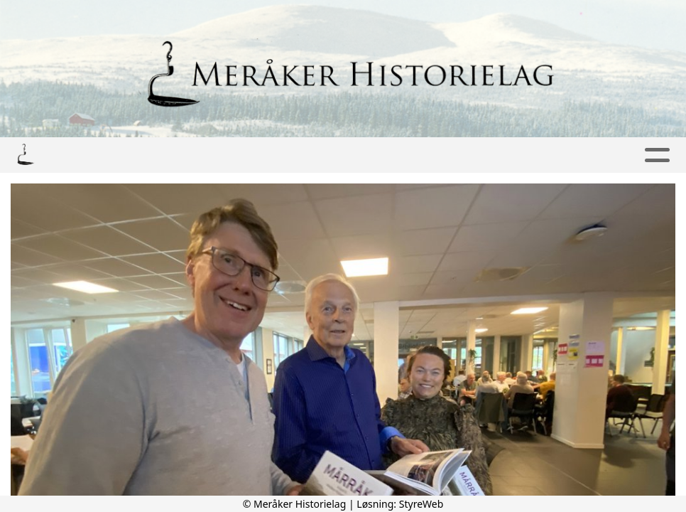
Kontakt (478, 155)
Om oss (562, 155)
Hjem (77, 155)
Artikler (397, 155)
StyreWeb (421, 504)
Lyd (130, 155)
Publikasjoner (299, 155)
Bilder (198, 155)
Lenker (634, 155)
